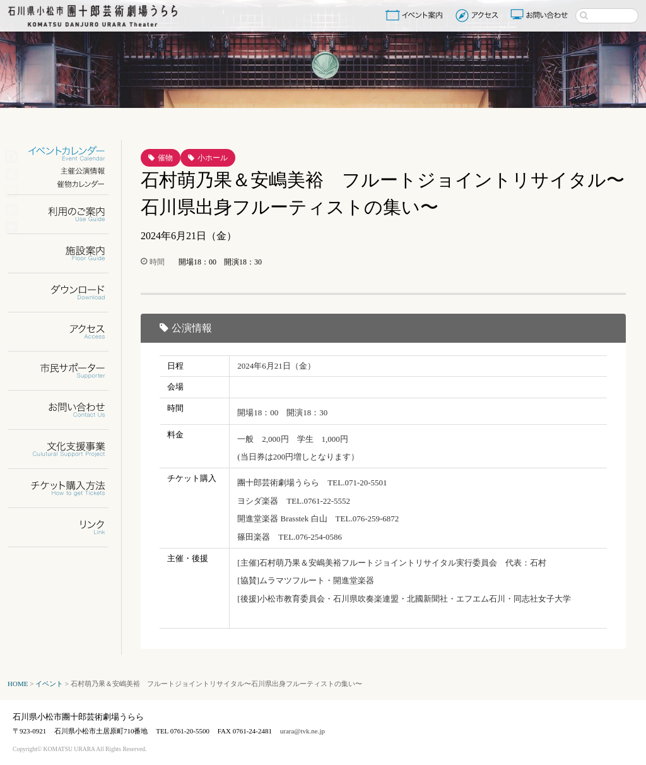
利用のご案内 (65, 214)
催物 (165, 157)
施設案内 (65, 253)
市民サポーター (65, 371)
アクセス (478, 15)
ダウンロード (65, 292)
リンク (65, 527)
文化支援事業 (65, 449)
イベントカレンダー (65, 154)
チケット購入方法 (65, 488)
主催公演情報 (65, 171)
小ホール (212, 157)
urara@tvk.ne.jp (302, 731)
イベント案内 (416, 15)
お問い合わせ (540, 15)
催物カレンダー (65, 184)
